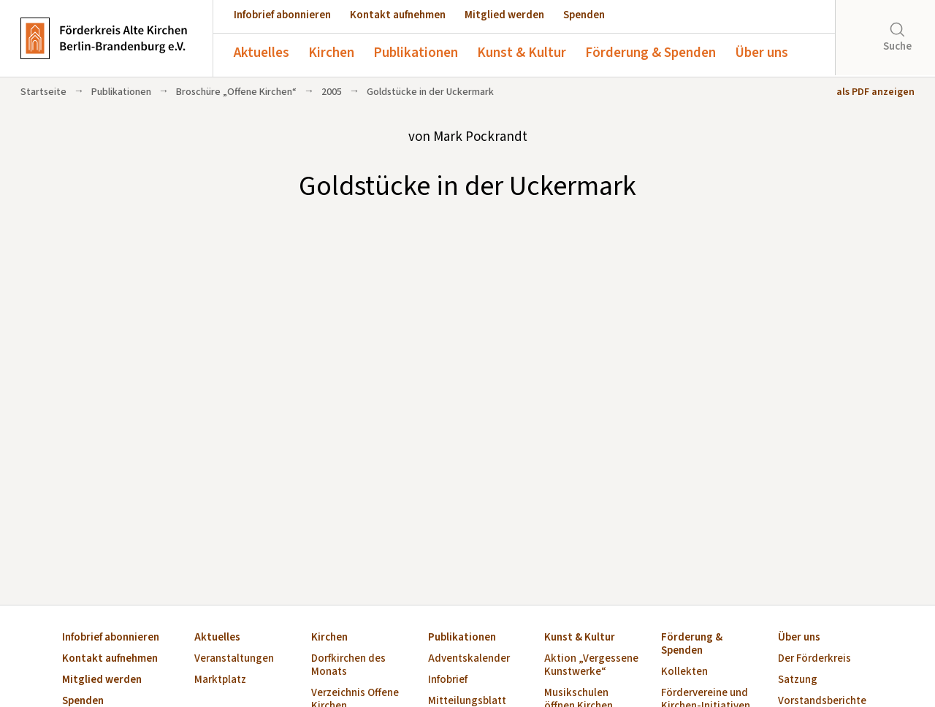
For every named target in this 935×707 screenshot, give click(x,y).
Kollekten (684, 672)
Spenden (584, 15)
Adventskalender (469, 659)
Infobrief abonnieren (282, 15)
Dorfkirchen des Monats (348, 665)
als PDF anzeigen (875, 92)
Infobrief (448, 680)
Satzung (797, 680)
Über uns (761, 53)
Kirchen (331, 53)
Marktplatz (220, 680)
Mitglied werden (504, 15)
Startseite (43, 92)
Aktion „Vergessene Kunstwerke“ (591, 665)
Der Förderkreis (814, 659)
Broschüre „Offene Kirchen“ (236, 92)
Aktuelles (261, 53)
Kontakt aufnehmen (398, 15)
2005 (331, 92)
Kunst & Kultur (521, 53)
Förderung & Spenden (650, 53)
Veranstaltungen (234, 659)
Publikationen (415, 53)
